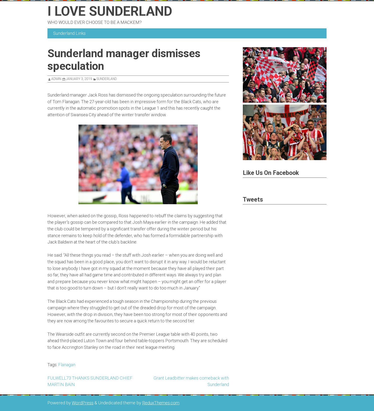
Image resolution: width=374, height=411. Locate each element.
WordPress (83, 402)
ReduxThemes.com (160, 402)
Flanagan (66, 364)
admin (56, 79)
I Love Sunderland (109, 11)
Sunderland (107, 79)
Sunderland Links (69, 33)
